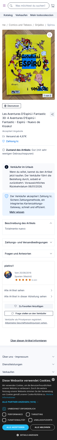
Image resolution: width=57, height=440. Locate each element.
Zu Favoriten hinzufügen (28, 306)
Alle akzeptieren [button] (15, 427)
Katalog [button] (8, 15)
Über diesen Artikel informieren (28, 340)
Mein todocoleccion (41, 15)
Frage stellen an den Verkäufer (29, 313)
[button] (28, 223)
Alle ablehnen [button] (42, 427)
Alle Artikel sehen (28, 290)
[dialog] (28, 408)
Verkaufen (22, 15)
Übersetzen (11, 105)
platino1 (9, 265)
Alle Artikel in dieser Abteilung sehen (28, 296)
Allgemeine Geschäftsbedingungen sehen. (26, 323)
